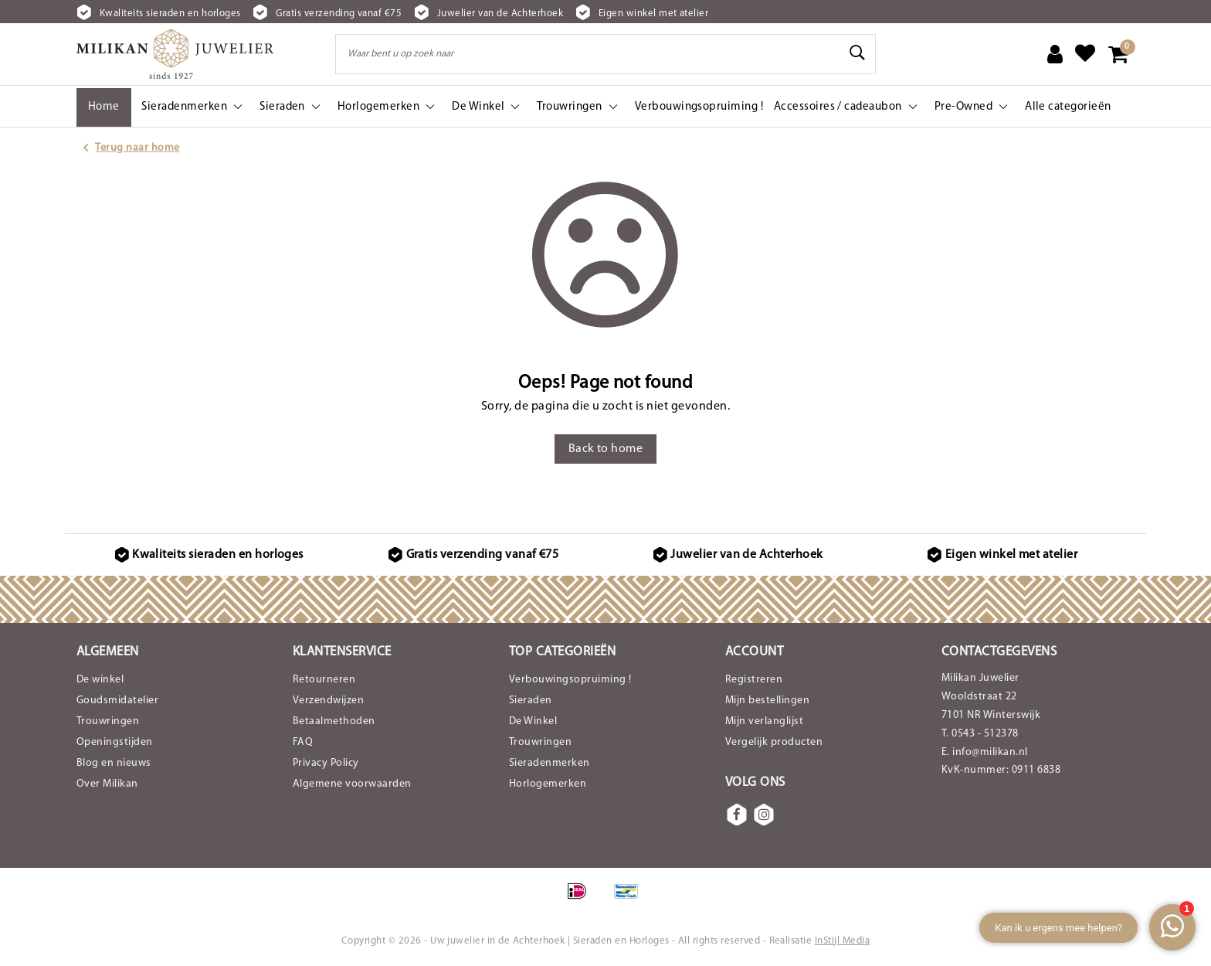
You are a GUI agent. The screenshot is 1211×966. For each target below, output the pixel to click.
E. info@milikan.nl (984, 752)
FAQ (303, 742)
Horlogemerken (547, 784)
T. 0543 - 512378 (980, 734)
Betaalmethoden (334, 721)
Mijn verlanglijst (764, 721)
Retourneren (324, 679)
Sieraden (530, 700)
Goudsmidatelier (117, 700)
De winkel (100, 679)
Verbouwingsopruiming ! (570, 679)
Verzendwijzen (328, 700)
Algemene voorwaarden (352, 784)
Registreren (753, 679)
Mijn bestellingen (767, 700)
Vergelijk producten (774, 742)
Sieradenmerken (549, 763)
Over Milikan (107, 784)
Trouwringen (107, 721)
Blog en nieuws (113, 763)
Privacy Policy (326, 763)
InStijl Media (842, 941)
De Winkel (533, 721)
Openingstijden (114, 742)
